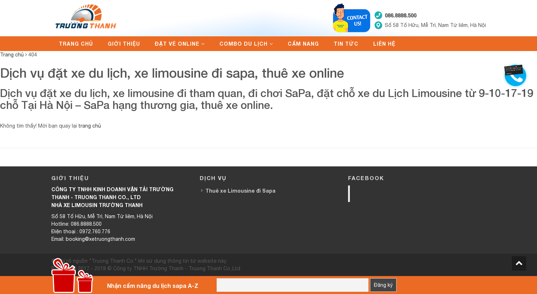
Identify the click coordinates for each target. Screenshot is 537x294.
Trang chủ (76, 44)
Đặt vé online (177, 44)
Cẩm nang (303, 44)
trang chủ (89, 126)
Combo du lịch (243, 44)
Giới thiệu (124, 44)
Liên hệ (384, 44)
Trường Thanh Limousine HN (399, 193)
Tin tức (346, 44)
